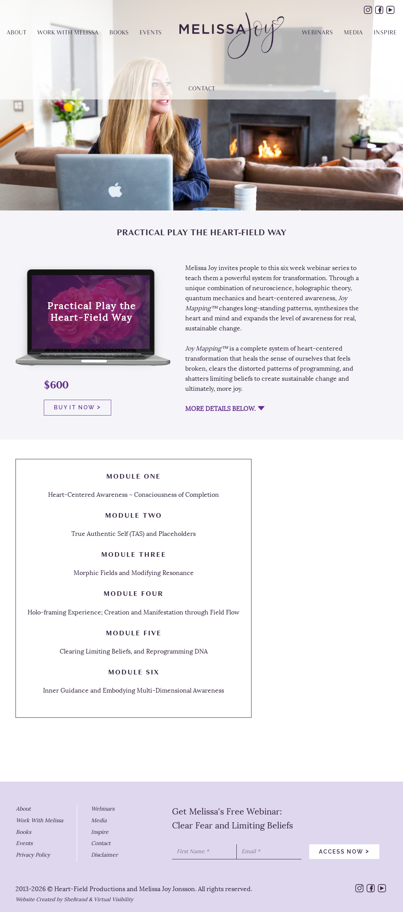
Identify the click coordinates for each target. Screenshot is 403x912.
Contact (100, 843)
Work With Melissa (39, 820)
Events (24, 843)
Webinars (102, 809)
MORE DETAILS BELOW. (220, 408)
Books (23, 832)
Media (99, 820)
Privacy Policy (33, 855)
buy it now (77, 407)
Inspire (99, 832)
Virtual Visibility (113, 899)
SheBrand (75, 899)
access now (344, 851)
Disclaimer (104, 855)
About (23, 809)
